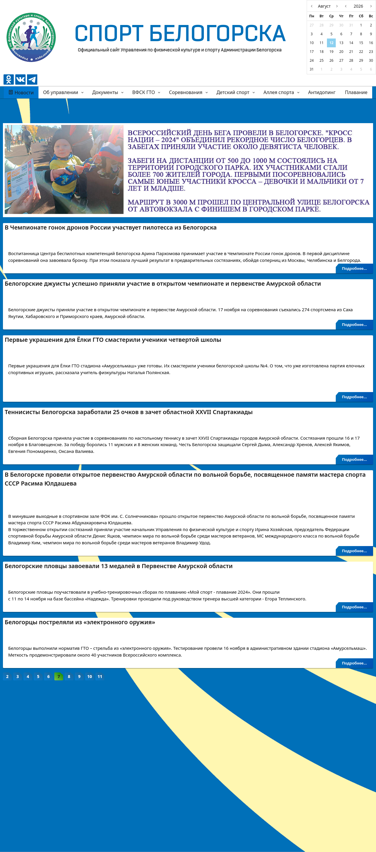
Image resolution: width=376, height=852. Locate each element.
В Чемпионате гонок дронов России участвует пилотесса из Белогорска (111, 227)
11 (100, 843)
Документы (105, 92)
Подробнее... (354, 299)
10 (89, 843)
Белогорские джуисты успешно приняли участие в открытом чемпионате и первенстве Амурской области (163, 314)
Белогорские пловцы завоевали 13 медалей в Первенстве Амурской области (119, 671)
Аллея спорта (278, 92)
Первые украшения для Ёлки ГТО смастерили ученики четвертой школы (113, 401)
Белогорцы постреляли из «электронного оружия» (80, 758)
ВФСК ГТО (143, 92)
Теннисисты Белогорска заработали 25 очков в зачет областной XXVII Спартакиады (129, 488)
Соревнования (185, 92)
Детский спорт (232, 92)
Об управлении (60, 92)
